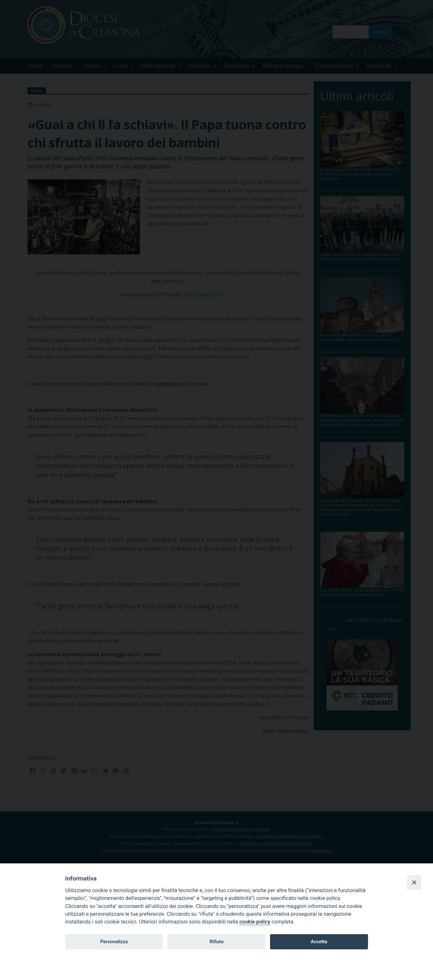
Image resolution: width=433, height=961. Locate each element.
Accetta (319, 942)
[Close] (414, 882)
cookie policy (254, 922)
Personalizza (114, 942)
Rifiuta (216, 942)
